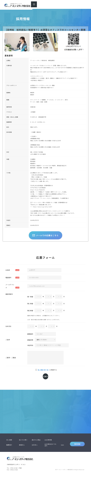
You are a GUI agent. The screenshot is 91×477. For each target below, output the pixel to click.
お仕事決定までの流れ (50, 442)
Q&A (62, 442)
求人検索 (9, 437)
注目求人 (35, 442)
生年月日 (8, 333)
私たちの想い (23, 437)
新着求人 (22, 442)
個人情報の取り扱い (43, 376)
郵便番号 (30, 340)
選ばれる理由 (36, 437)
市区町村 (30, 351)
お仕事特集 (48, 437)
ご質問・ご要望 (11, 364)
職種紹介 (9, 442)
